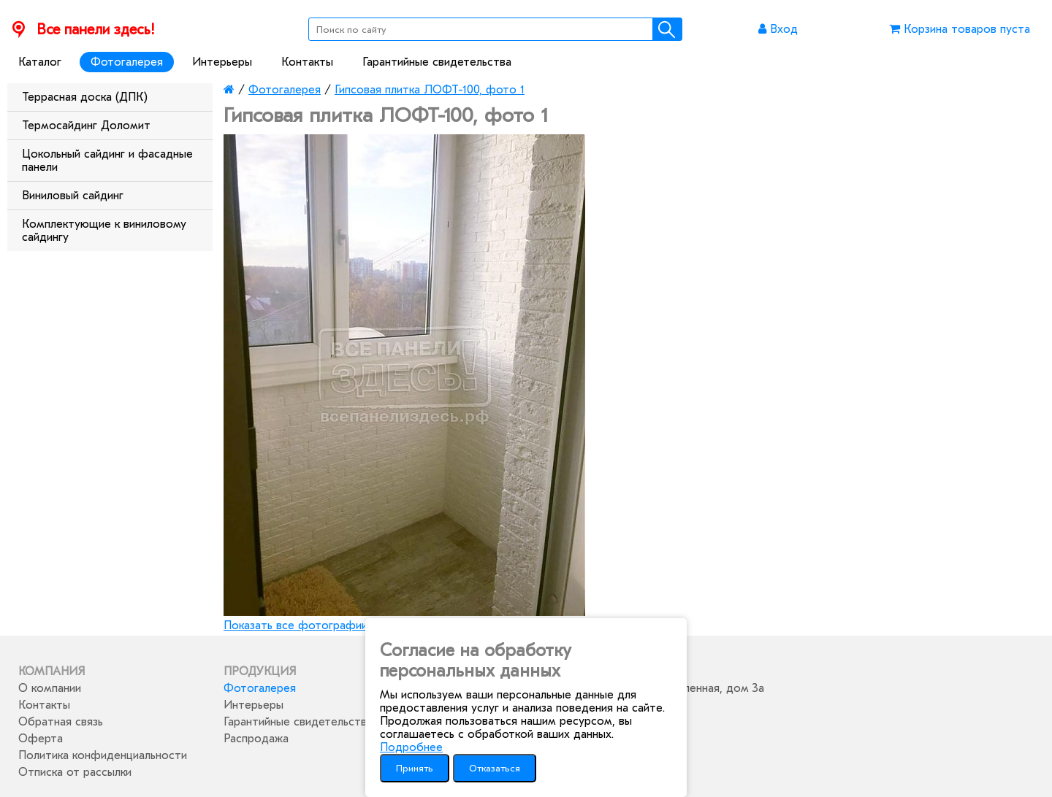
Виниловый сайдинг (72, 195)
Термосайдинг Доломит (86, 125)
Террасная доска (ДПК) (85, 97)
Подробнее (411, 747)
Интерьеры (222, 62)
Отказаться (494, 768)
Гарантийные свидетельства (436, 62)
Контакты (307, 62)
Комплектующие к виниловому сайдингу (104, 230)
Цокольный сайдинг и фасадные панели (107, 160)
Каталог (39, 62)
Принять (414, 768)
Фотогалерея (127, 62)
